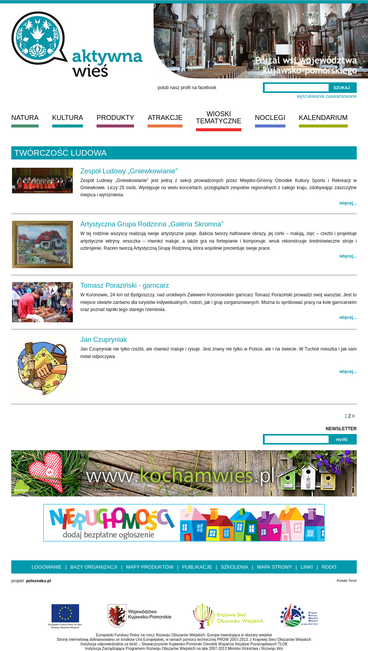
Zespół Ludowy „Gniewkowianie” (129, 171)
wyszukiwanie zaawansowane (327, 96)
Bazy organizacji (93, 567)
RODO (329, 567)
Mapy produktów (149, 567)
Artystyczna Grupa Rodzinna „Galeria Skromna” (151, 224)
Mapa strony (274, 567)
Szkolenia (234, 567)
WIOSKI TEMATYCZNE (218, 117)
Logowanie (47, 567)
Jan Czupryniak (103, 339)
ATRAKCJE (165, 117)
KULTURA (67, 117)
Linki (307, 567)
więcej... (348, 203)
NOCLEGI (270, 117)
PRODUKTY (115, 117)
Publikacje (197, 567)
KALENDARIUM (323, 117)
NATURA (25, 117)
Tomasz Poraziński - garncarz (124, 285)
